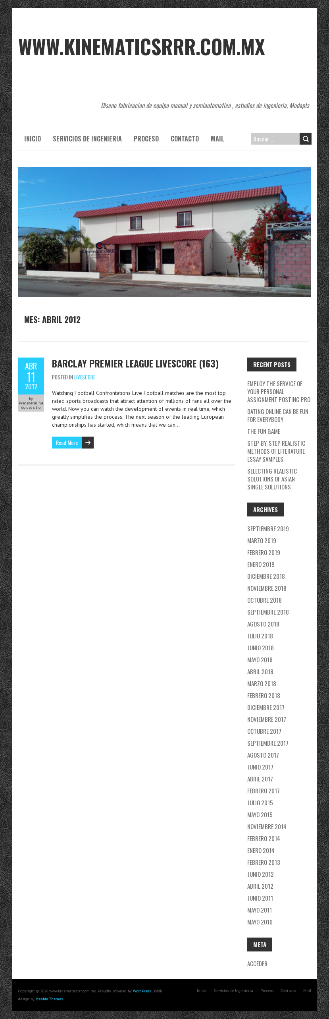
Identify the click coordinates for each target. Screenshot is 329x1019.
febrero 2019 (263, 552)
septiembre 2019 (268, 528)
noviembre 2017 (266, 719)
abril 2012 (260, 886)
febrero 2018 (263, 695)
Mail (217, 138)
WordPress (142, 991)
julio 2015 (260, 802)
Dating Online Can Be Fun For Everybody (277, 415)
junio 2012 (260, 874)
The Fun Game (263, 431)
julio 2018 (260, 635)
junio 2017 (260, 766)
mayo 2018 (260, 659)
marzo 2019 (261, 540)
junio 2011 (260, 897)
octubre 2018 (264, 600)
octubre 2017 (264, 731)
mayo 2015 (260, 814)
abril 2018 (260, 671)
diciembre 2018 (266, 576)
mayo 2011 (259, 909)
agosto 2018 (263, 623)
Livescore (84, 377)
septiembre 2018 (268, 611)
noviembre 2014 (267, 826)
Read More (67, 442)
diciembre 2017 (266, 707)
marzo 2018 (261, 683)
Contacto (185, 138)
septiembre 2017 (268, 743)
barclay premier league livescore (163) (135, 363)
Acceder (257, 963)
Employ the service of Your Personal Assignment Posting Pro (278, 391)
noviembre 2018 (267, 588)
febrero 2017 (263, 790)
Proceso (146, 138)
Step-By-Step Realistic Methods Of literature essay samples (276, 451)
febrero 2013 (263, 862)
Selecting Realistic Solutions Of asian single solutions (272, 478)
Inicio (32, 138)
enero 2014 (261, 850)
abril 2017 (260, 778)
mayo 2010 (260, 921)
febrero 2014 (263, 838)
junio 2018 (260, 647)
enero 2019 (261, 564)
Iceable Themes (49, 999)
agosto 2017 (263, 754)
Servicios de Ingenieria (87, 138)
